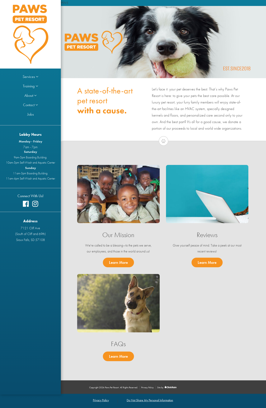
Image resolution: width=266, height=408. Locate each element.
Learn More (121, 262)
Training (30, 86)
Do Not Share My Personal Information (150, 400)
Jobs (30, 114)
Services (30, 76)
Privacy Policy (147, 387)
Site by (167, 387)
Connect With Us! (30, 195)
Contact (30, 104)
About (30, 95)
